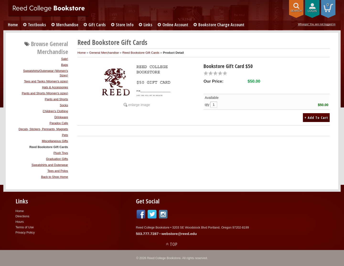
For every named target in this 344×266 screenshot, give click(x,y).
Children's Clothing (55, 111)
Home (13, 24)
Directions (22, 216)
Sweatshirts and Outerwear (50, 165)
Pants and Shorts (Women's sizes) (45, 93)
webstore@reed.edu (179, 234)
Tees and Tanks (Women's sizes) (46, 81)
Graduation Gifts (57, 159)
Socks (64, 105)
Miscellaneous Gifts (55, 141)
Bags (64, 65)
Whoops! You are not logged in (316, 24)
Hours (20, 221)
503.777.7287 (147, 234)
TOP (173, 244)
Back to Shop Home (54, 177)
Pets (65, 135)
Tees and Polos (57, 171)
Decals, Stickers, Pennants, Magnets (43, 129)
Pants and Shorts (56, 99)
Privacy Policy (25, 232)
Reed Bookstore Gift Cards (48, 147)
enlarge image (139, 105)
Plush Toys (61, 153)
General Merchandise (104, 52)
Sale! (64, 59)
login (312, 11)
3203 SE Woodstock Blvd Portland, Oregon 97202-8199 (210, 227)
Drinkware (61, 117)
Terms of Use (25, 227)
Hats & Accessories (55, 87)
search (296, 10)
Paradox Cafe (58, 123)
